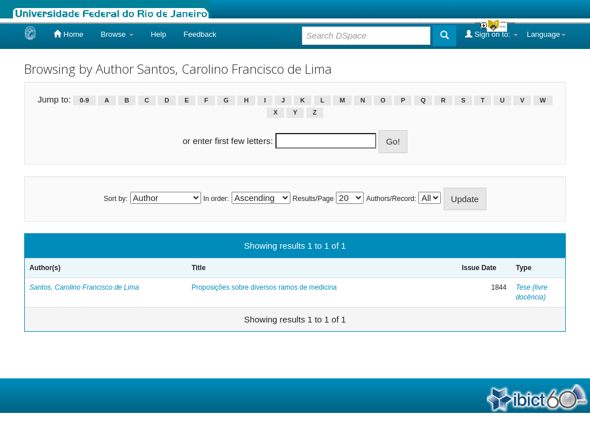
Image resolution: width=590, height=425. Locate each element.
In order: (216, 199)
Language (546, 34)
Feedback (199, 34)
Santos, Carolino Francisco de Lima (84, 287)
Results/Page (313, 199)
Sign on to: (491, 34)
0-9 (84, 100)
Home (68, 34)
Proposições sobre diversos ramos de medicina (263, 287)
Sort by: (115, 199)
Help (159, 34)
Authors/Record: (391, 199)
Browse (117, 34)
